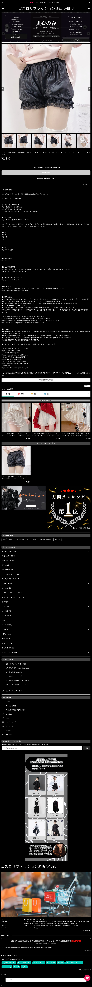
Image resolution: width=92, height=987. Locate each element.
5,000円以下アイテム (9, 570)
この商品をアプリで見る (46, 380)
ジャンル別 (5, 565)
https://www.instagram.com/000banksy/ (15, 290)
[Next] (89, 89)
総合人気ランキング (8, 556)
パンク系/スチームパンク (10, 579)
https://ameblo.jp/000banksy (11, 359)
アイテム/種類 (6, 588)
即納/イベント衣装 (8, 560)
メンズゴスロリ (7, 625)
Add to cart (46, 173)
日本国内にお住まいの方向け (45, 178)
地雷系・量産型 (7, 583)
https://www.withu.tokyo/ (10, 280)
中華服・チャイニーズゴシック (12, 593)
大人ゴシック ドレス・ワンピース (13, 597)
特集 (3, 620)
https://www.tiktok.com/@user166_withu (15, 368)
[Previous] (3, 89)
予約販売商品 (6, 616)
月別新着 (5, 629)
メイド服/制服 (6, 611)
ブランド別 (5, 606)
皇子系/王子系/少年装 (9, 551)
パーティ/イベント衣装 (9, 652)
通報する (87, 385)
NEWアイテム (6, 634)
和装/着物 (5, 602)
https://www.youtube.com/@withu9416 (15, 363)
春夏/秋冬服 (6, 638)
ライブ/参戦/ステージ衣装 (10, 574)
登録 (87, 748)
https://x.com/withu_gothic (11, 351)
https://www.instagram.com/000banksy (15, 355)
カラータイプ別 (7, 643)
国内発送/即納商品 (8, 648)
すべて (8, 394)
